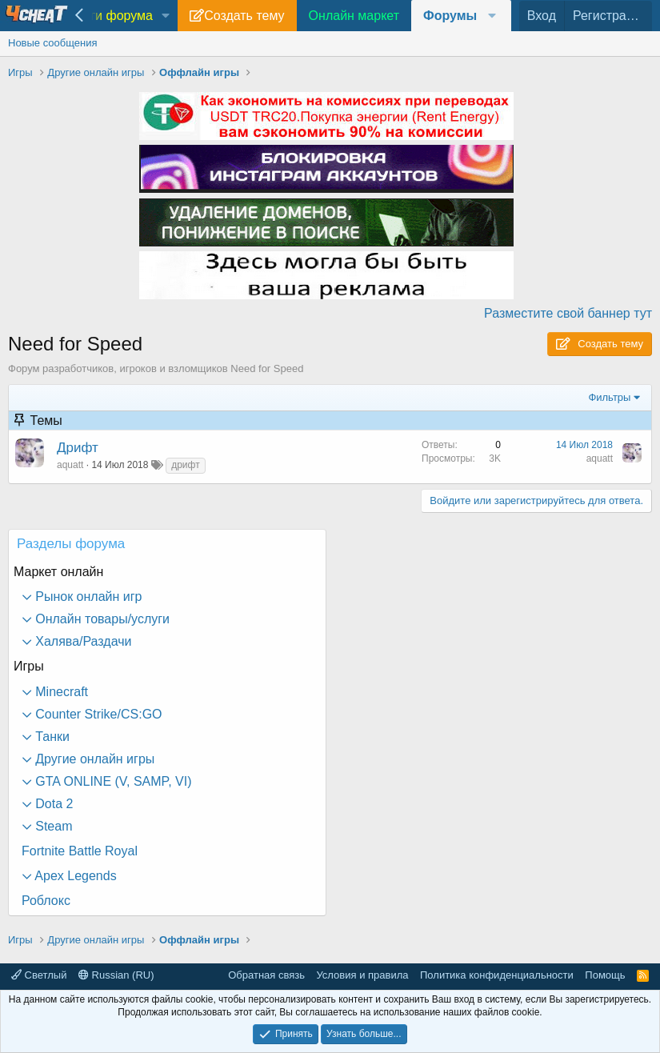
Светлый (38, 975)
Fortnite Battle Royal (80, 851)
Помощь (605, 975)
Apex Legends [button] (74, 876)
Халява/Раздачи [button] (82, 641)
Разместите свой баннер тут (568, 313)
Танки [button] (51, 736)
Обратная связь (266, 975)
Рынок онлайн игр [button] (87, 596)
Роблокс (46, 900)
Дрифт (77, 447)
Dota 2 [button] (53, 804)
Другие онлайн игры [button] (93, 759)
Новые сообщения (53, 43)
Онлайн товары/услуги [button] (101, 619)
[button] (166, 16)
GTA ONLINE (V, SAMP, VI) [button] (112, 781)
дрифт (185, 464)
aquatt (70, 464)
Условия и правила (362, 975)
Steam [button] (52, 826)
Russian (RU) (116, 975)
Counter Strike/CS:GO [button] (97, 714)
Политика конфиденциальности (497, 975)
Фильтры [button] (609, 397)
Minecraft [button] (60, 692)
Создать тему (244, 15)
